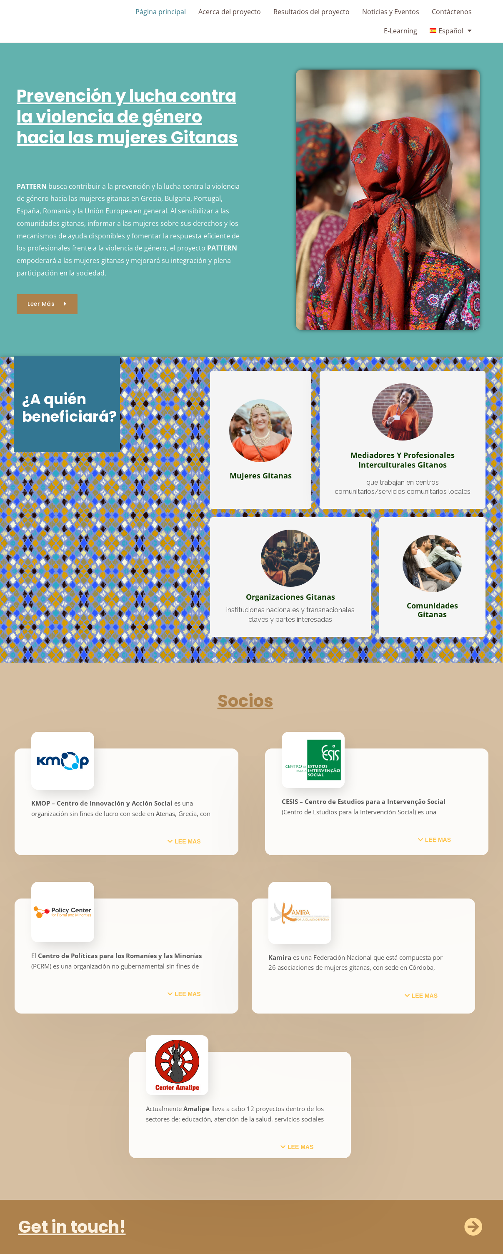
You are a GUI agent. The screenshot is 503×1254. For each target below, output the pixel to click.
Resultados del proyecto (311, 11)
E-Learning (400, 30)
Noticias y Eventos (390, 11)
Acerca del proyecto (229, 11)
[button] (184, 841)
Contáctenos (452, 11)
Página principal (160, 11)
